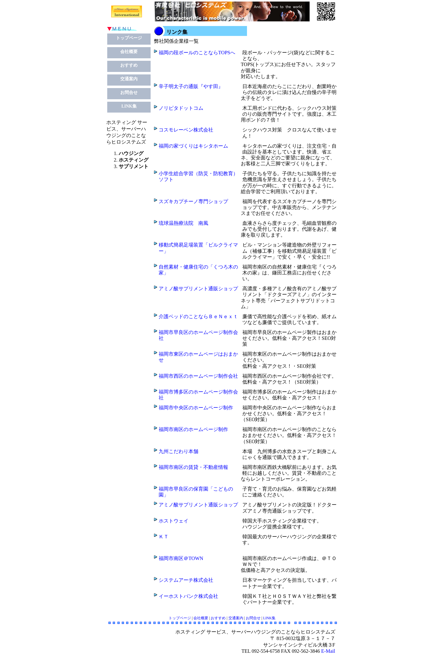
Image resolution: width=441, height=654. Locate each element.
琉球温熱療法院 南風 (183, 223)
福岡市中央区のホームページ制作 (196, 407)
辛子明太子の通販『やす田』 (191, 86)
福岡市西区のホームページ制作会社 (198, 376)
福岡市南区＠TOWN (181, 558)
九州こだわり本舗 (178, 451)
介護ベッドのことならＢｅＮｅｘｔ (198, 316)
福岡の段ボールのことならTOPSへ (197, 52)
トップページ (129, 38)
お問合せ (129, 92)
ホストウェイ (173, 520)
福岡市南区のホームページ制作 (193, 429)
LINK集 (129, 106)
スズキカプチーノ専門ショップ (193, 201)
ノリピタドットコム (181, 108)
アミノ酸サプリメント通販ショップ (198, 288)
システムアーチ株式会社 (186, 580)
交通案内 (129, 79)
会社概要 (129, 51)
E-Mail (328, 651)
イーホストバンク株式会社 (188, 596)
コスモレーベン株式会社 (186, 129)
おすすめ (129, 65)
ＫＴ (164, 536)
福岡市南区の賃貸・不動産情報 (193, 467)
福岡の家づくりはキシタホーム (193, 146)
